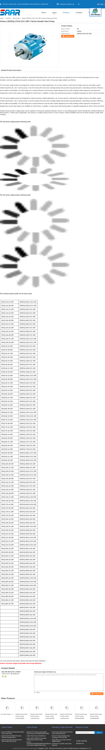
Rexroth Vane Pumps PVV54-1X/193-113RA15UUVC (66, 716)
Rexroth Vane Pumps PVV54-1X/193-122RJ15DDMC (21, 716)
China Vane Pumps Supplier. (30, 748)
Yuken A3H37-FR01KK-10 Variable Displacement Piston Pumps (36, 739)
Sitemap (84, 741)
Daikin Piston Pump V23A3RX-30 (36, 736)
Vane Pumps (16, 18)
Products (66, 12)
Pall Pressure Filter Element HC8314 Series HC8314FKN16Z (62, 732)
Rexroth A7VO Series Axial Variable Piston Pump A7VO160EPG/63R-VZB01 (38, 732)
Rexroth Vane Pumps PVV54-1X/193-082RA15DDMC (81, 716)
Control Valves (6, 727)
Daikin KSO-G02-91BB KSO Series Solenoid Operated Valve (11, 736)
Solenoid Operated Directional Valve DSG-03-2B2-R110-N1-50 (12, 740)
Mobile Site (80, 743)
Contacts (79, 12)
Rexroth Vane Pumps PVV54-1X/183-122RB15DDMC (96, 716)
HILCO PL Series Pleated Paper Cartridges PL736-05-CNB (61, 736)
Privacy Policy (17, 748)
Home (43, 12)
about (54, 12)
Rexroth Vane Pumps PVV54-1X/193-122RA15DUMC (51, 716)
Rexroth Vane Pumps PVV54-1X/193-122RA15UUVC (36, 716)
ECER (89, 748)
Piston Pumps (32, 727)
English (102, 4)
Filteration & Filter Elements (62, 727)
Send (98, 732)
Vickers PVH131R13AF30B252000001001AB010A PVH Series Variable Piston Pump (39, 743)
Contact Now (69, 36)
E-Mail (78, 741)
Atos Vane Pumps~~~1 (7, 714)
